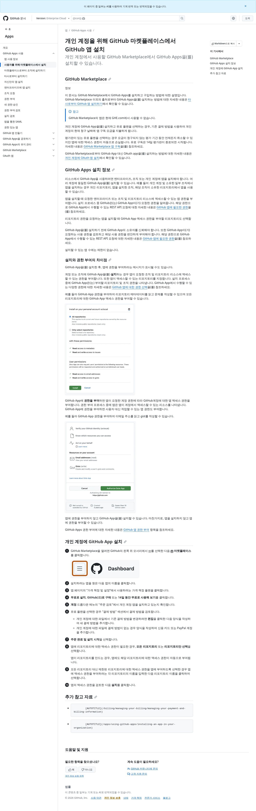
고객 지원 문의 (137, 773)
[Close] (246, 6)
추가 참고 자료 (81, 697)
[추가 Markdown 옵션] (239, 43)
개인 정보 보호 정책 (74, 775)
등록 (247, 18)
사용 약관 (96, 797)
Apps (9, 36)
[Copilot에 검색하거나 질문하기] (128, 18)
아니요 (86, 769)
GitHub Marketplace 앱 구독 (102, 146)
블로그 (166, 797)
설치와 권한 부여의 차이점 (88, 260)
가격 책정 (136, 797)
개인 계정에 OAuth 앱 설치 (82, 158)
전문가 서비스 (152, 797)
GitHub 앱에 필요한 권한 (172, 207)
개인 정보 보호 (112, 797)
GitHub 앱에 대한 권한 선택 (129, 287)
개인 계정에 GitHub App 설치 (96, 541)
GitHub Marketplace (88, 79)
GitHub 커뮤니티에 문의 (142, 768)
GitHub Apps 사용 (81, 30)
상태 (125, 797)
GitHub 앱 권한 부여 (136, 530)
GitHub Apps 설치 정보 (90, 170)
